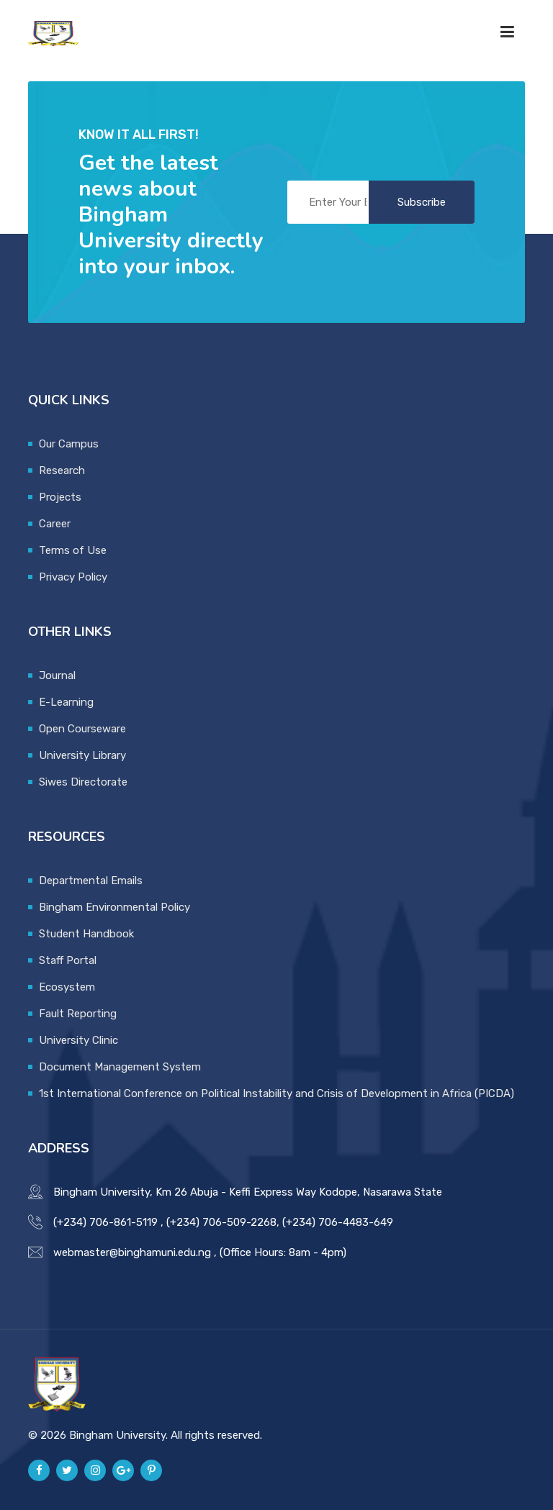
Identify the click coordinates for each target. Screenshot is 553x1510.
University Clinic (78, 1040)
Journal (57, 675)
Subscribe (421, 202)
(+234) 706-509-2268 (221, 1222)
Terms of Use (73, 550)
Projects (60, 497)
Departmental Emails (91, 880)
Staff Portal (67, 960)
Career (55, 523)
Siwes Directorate (83, 782)
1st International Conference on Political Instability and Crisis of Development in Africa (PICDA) (276, 1093)
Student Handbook (86, 933)
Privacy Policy (73, 576)
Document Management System (120, 1066)
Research (62, 470)
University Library (82, 755)
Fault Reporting (78, 1013)
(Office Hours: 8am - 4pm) (283, 1252)
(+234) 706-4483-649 (337, 1222)
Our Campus (69, 443)
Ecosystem (67, 987)
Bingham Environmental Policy (114, 907)
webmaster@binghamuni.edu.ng (132, 1252)
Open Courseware (82, 728)
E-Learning (66, 702)
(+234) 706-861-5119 (105, 1222)
